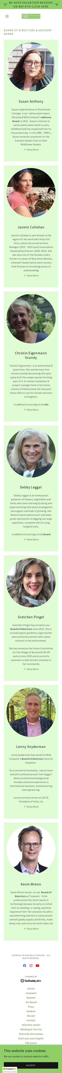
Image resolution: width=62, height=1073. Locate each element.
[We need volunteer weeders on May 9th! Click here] (31, 4)
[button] (8, 16)
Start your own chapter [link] (31, 1038)
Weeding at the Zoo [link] (31, 1029)
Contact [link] (31, 1020)
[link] (31, 16)
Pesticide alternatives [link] (31, 1033)
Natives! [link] (31, 997)
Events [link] (31, 988)
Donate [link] (31, 1015)
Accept (31, 1065)
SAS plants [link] (31, 1043)
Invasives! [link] (31, 993)
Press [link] (31, 1006)
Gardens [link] (31, 1011)
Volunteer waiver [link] (31, 1024)
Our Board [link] (31, 1002)
